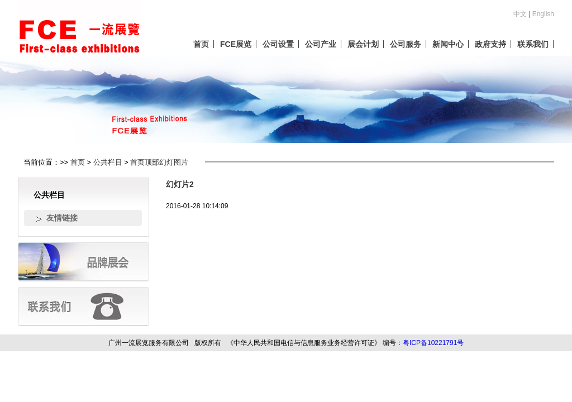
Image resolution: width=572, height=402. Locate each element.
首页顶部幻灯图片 (159, 162)
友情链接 (62, 217)
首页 (201, 44)
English (543, 14)
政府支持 (490, 44)
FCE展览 (235, 44)
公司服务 (405, 44)
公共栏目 (107, 162)
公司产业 (320, 44)
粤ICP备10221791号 (433, 343)
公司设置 (278, 44)
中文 (520, 14)
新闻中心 (448, 44)
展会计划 (363, 44)
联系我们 (533, 44)
